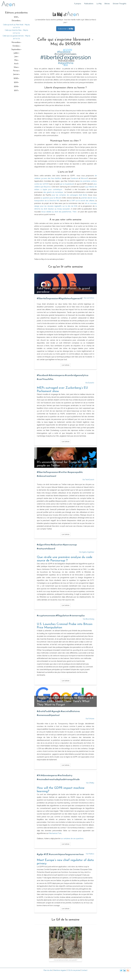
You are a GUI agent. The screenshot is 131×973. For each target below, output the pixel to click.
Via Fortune (90, 719)
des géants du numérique (53, 192)
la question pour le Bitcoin (51, 198)
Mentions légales (59, 970)
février (16, 71)
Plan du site (47, 970)
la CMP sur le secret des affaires (81, 201)
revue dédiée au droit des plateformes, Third (58, 212)
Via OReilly (90, 783)
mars (16, 67)
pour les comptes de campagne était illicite (69, 195)
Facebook (74, 178)
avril (16, 64)
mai (16, 60)
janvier (16, 74)
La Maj (98, 4)
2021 (16, 17)
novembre (16, 42)
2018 (16, 87)
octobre (16, 46)
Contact (84, 970)
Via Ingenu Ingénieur (86, 552)
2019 (16, 82)
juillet (16, 53)
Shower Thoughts (119, 4)
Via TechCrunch (88, 480)
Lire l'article (65, 365)
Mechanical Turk (55, 833)
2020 (16, 78)
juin (16, 57)
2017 (16, 91)
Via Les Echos (89, 298)
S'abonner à (65, 28)
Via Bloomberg (88, 619)
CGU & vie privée (73, 970)
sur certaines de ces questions (72, 838)
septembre (16, 50)
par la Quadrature (67, 184)
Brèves (107, 4)
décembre (16, 21)
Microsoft (84, 178)
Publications (88, 4)
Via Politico (90, 854)
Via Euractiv (89, 383)
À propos (77, 4)
